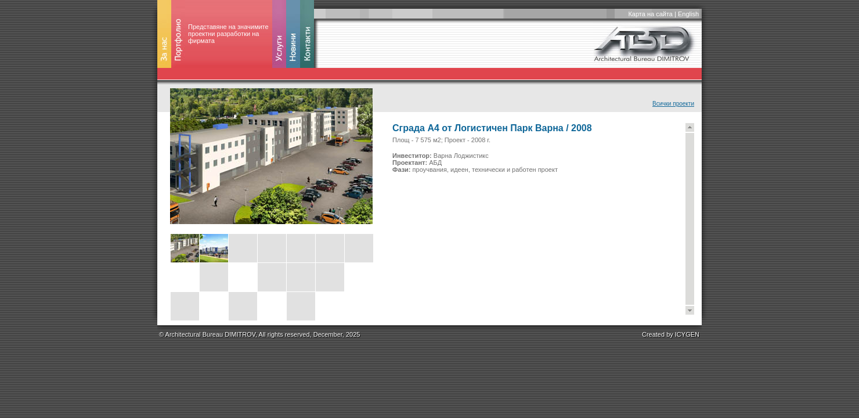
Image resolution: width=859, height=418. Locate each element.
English (688, 13)
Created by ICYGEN (670, 334)
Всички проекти (673, 103)
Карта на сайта (650, 13)
